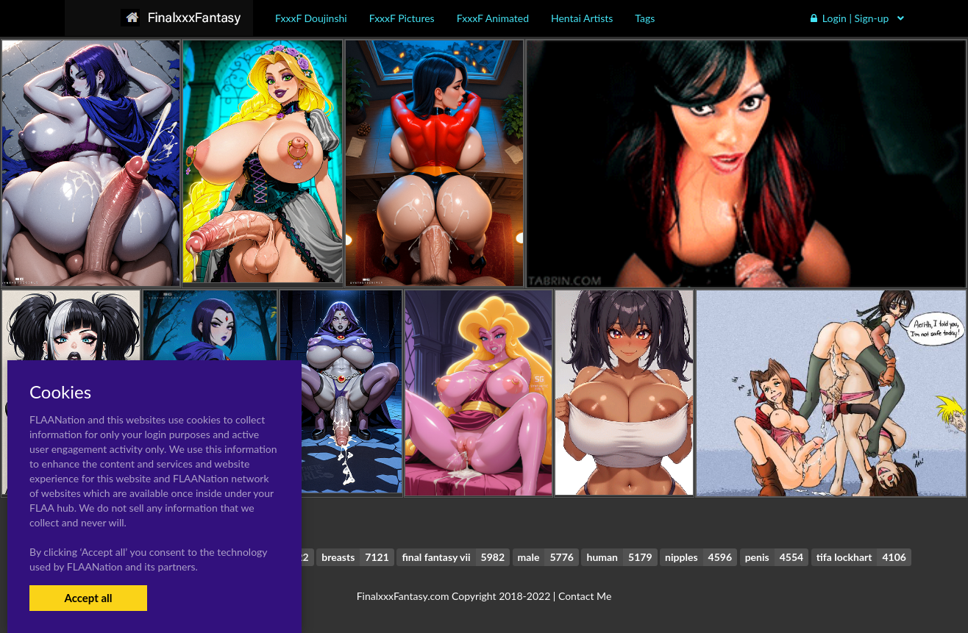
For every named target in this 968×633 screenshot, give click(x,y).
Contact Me (584, 596)
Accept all (88, 597)
